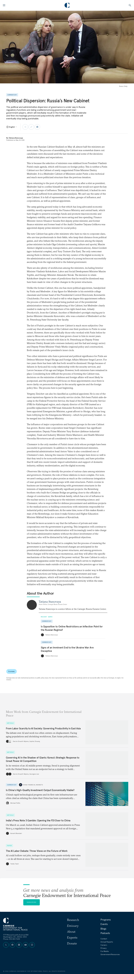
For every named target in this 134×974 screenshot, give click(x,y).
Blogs (103, 928)
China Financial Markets (33, 785)
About (71, 931)
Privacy (103, 948)
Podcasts (105, 933)
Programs (105, 919)
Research (73, 920)
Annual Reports (106, 942)
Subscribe (31, 902)
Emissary (73, 926)
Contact (103, 939)
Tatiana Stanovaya (16, 138)
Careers (103, 945)
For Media (104, 951)
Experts (72, 937)
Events (104, 924)
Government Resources (110, 954)
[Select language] (11, 126)
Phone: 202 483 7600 (11, 939)
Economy (11, 671)
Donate (72, 943)
